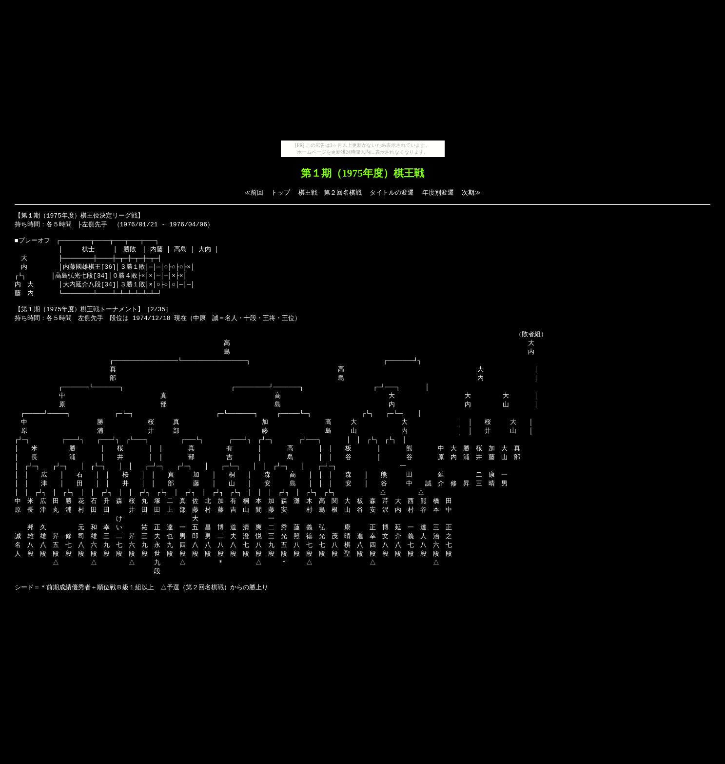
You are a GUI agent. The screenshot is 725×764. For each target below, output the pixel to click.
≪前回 (253, 192)
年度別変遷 (438, 192)
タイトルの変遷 (392, 192)
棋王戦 (307, 192)
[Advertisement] (363, 72)
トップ (280, 192)
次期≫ (471, 192)
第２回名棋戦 (343, 192)
